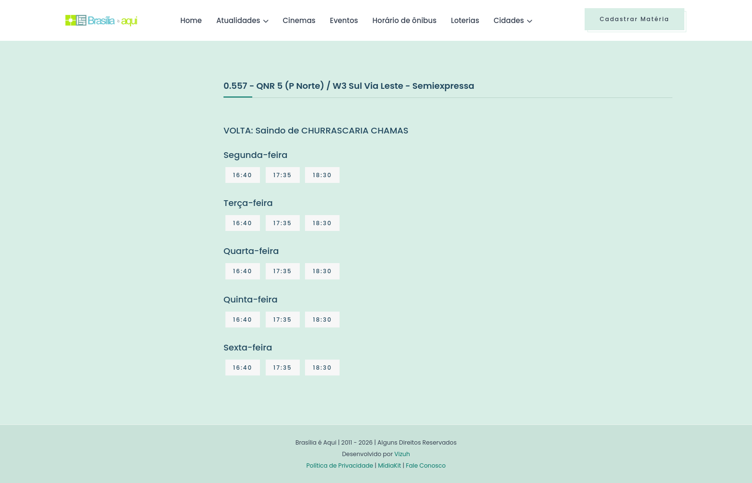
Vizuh (402, 454)
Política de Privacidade (339, 465)
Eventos (344, 20)
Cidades (509, 20)
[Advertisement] (137, 151)
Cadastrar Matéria (634, 19)
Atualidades (238, 20)
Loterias (465, 20)
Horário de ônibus (404, 20)
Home (191, 20)
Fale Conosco (426, 465)
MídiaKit (389, 465)
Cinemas (299, 20)
